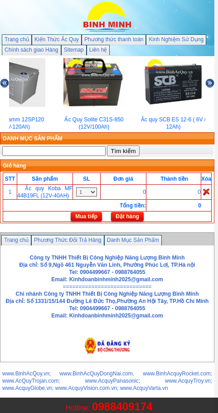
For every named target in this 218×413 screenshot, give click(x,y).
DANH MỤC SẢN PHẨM (33, 138)
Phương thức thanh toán (113, 39)
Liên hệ (98, 50)
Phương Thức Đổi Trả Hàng (68, 240)
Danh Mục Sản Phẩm (133, 240)
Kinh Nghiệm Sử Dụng (176, 39)
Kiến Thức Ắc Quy (56, 39)
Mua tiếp (86, 216)
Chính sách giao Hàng (31, 50)
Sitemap (74, 50)
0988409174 (122, 406)
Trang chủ (17, 39)
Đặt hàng (127, 216)
